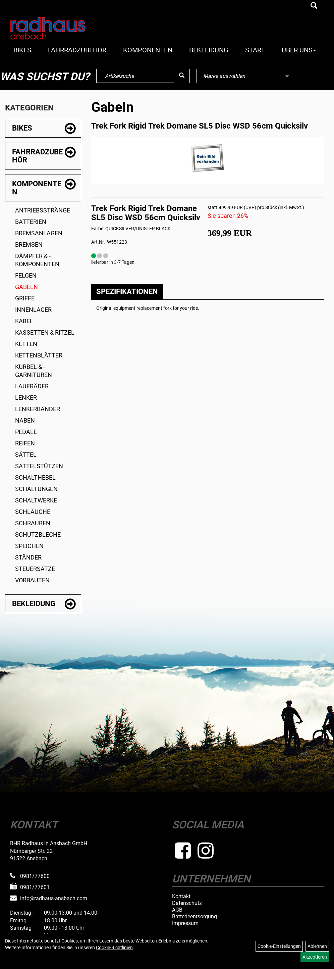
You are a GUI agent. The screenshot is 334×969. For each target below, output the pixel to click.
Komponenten (147, 50)
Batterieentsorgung (194, 917)
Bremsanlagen (38, 233)
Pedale (26, 431)
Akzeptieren (314, 957)
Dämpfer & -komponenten (37, 260)
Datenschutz (187, 903)
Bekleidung (208, 50)
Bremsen (29, 244)
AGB (177, 910)
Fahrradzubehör (77, 50)
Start (255, 50)
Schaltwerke (36, 500)
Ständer (28, 557)
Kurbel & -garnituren (33, 370)
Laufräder (32, 386)
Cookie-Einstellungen (279, 946)
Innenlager (33, 309)
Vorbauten (32, 580)
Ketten (26, 343)
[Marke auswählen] (243, 76)
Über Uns (299, 50)
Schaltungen (36, 488)
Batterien (30, 221)
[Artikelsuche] (314, 6)
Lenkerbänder (37, 409)
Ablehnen (317, 946)
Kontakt (181, 896)
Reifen (25, 443)
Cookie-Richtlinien (114, 947)
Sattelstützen (39, 466)
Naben (25, 420)
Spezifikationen (127, 291)
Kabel (24, 321)
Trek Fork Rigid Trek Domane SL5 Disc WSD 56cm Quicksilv (199, 126)
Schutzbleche (38, 534)
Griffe (25, 298)
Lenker (26, 397)
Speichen (29, 545)
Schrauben (32, 523)
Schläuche (32, 511)
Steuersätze (35, 568)
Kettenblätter (38, 355)
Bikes (22, 50)
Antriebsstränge (42, 210)
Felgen (26, 275)
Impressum (185, 923)
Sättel (26, 454)
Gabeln (26, 286)
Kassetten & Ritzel (44, 332)
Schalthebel (35, 477)
